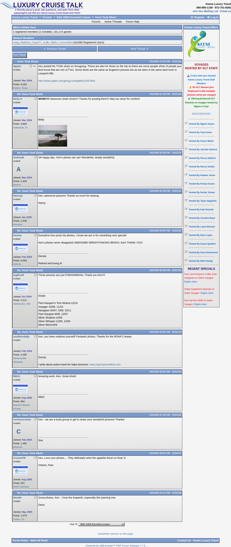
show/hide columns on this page (115, 533)
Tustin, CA (19, 519)
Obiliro (54, 42)
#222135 (176, 371)
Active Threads (113, 21)
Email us (225, 11)
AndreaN (18, 157)
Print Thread (19, 55)
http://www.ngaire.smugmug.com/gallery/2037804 (66, 80)
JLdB (46, 42)
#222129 (176, 94)
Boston (17, 184)
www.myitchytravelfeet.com (105, 364)
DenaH (17, 497)
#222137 (176, 453)
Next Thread (140, 48)
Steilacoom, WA (21, 303)
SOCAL (17, 264)
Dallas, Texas (20, 88)
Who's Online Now (24, 27)
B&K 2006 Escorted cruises (74, 17)
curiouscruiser (22, 419)
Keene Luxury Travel (25, 17)
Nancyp (18, 195)
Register (197, 17)
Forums (47, 17)
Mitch (16, 376)
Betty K (17, 98)
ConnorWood (67, 42)
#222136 (176, 415)
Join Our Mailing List (205, 11)
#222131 (176, 191)
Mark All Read (39, 540)
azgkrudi (18, 275)
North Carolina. (21, 486)
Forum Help (132, 21)
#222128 (176, 61)
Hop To (74, 524)
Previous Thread (54, 48)
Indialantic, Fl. (20, 127)
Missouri (17, 447)
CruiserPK (19, 457)
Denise (17, 235)
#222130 (176, 152)
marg (16, 42)
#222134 (176, 332)
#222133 (176, 270)
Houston (17, 224)
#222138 (176, 492)
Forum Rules (20, 540)
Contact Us (184, 540)
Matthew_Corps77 (31, 42)
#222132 (176, 230)
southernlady (21, 336)
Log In (213, 17)
